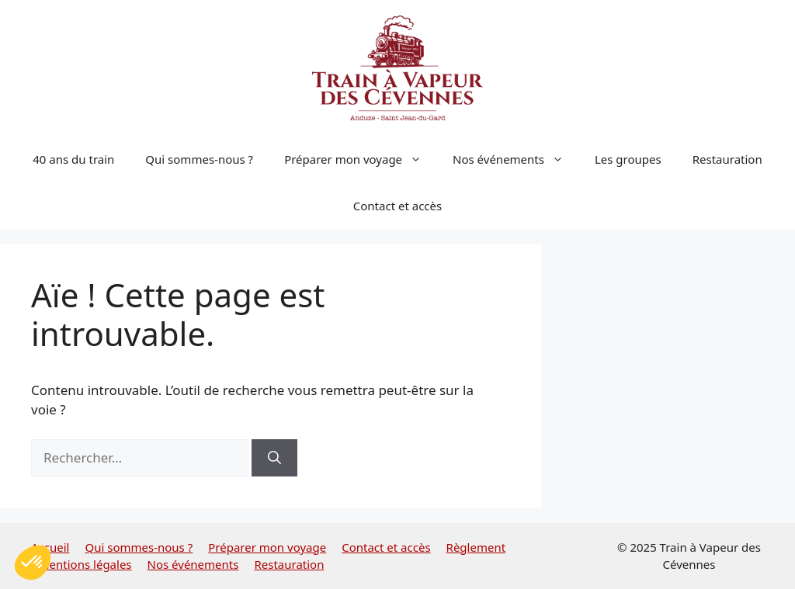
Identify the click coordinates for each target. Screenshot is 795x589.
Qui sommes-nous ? (199, 159)
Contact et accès (397, 205)
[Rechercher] (274, 457)
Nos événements (516, 159)
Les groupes (628, 159)
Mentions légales (85, 564)
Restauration (727, 159)
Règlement (476, 547)
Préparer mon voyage (360, 159)
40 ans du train (73, 159)
